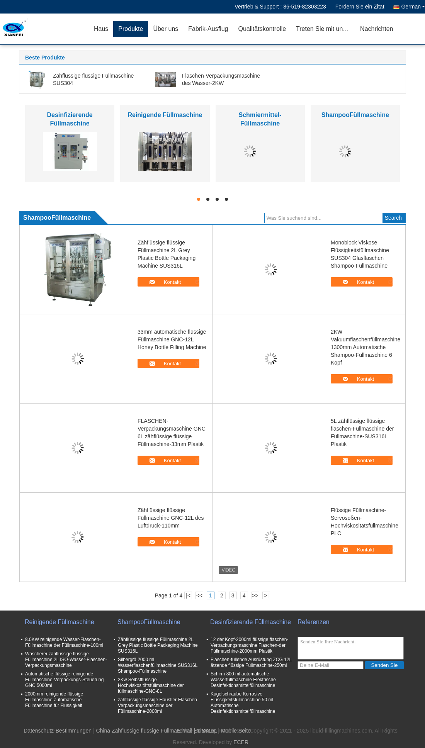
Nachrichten (376, 28)
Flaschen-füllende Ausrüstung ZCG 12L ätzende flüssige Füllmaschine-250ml (251, 662)
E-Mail (184, 731)
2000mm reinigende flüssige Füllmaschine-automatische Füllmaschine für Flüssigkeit (54, 699)
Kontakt (172, 282)
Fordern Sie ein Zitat (359, 6)
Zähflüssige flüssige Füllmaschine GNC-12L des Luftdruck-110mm (171, 518)
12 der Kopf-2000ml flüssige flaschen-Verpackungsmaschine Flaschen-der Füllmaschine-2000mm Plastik (249, 645)
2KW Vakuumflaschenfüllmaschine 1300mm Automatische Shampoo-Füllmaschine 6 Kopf (365, 347)
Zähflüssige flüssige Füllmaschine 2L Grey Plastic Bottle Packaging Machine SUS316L (158, 645)
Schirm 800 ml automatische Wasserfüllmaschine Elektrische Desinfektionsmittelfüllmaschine (243, 679)
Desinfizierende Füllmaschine (250, 622)
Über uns (165, 28)
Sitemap (206, 731)
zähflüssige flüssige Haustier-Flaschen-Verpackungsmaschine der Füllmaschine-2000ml (158, 705)
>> (255, 595)
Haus (101, 28)
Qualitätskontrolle (262, 28)
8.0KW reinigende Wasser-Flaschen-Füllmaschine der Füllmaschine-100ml (64, 642)
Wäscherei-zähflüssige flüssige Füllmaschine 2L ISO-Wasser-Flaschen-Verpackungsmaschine (66, 659)
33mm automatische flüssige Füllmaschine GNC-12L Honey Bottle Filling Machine (172, 339)
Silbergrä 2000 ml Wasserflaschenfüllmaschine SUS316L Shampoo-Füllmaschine (157, 665)
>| (266, 595)
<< (199, 595)
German (413, 6)
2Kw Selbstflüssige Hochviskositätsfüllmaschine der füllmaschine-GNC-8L (151, 685)
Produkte (130, 28)
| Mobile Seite (234, 731)
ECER (240, 742)
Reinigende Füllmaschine (165, 115)
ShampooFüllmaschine (355, 115)
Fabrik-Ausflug (208, 28)
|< (188, 595)
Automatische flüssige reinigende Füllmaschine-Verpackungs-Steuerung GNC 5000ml (64, 679)
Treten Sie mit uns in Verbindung (325, 28)
